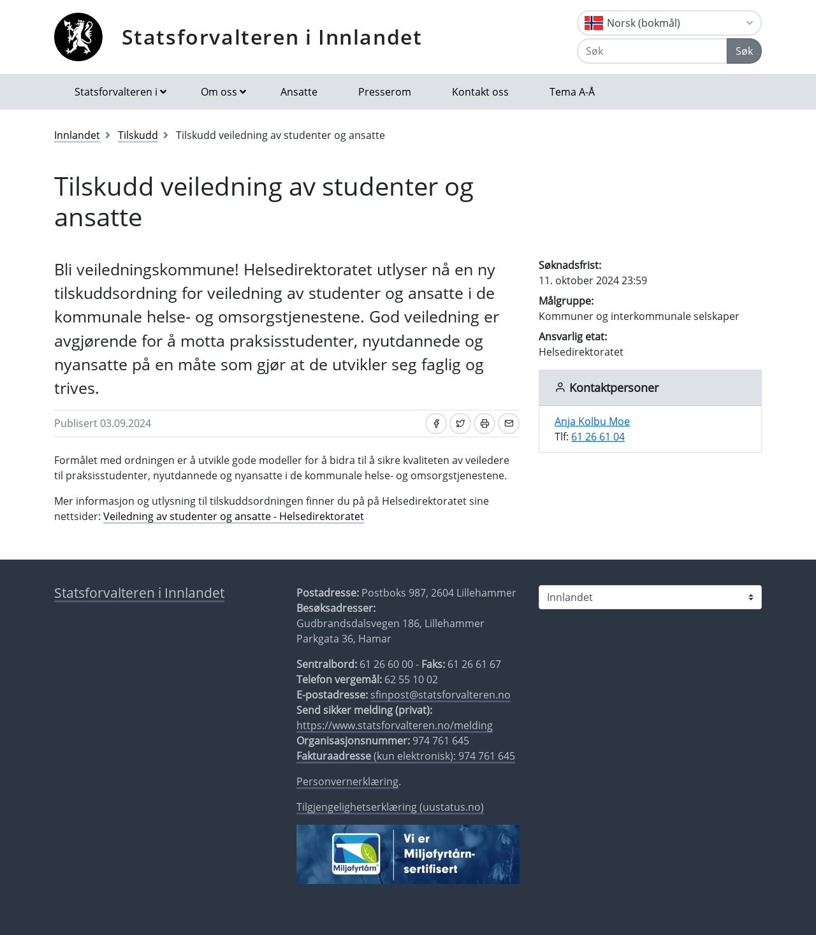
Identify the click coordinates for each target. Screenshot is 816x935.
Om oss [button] (219, 92)
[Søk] (652, 51)
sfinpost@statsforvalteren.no (440, 695)
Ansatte (298, 92)
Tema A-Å (572, 92)
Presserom (384, 92)
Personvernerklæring (347, 781)
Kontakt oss (480, 92)
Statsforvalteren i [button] (116, 92)
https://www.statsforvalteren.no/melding (394, 725)
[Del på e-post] (509, 423)
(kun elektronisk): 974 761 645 (405, 756)
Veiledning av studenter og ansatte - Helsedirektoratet (233, 516)
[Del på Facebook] (436, 423)
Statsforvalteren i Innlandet (272, 36)
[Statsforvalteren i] (650, 597)
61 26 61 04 (598, 437)
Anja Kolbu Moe (592, 421)
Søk (744, 51)
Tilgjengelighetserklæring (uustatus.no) (390, 807)
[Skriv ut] (484, 423)
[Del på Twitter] (460, 423)
